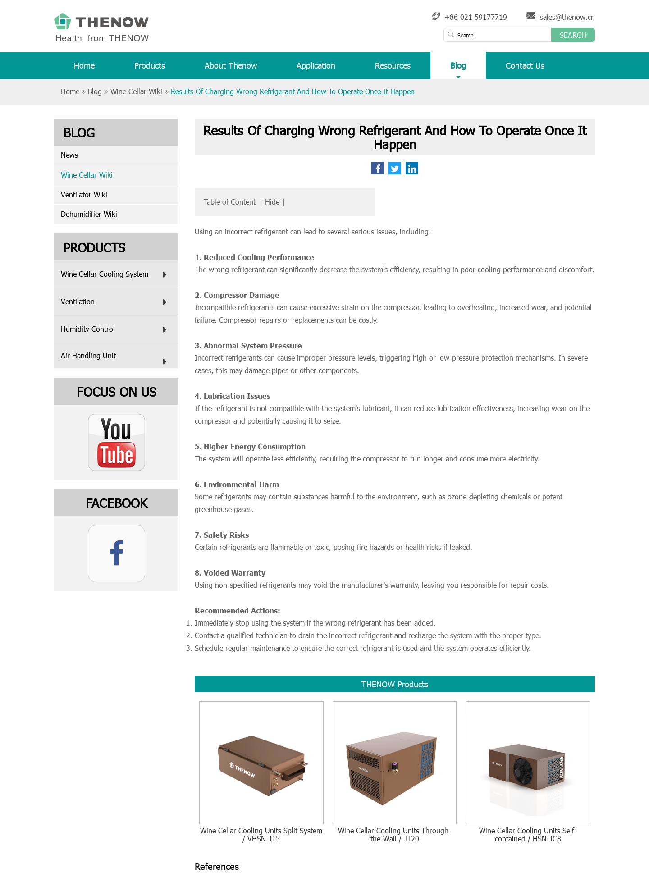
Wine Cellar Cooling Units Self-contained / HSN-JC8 (528, 835)
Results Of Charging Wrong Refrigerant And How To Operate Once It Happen (293, 91)
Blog (458, 69)
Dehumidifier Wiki (89, 214)
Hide (272, 201)
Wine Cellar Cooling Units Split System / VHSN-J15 (261, 835)
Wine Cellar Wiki (136, 91)
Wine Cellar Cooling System (116, 274)
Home (84, 69)
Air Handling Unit (116, 360)
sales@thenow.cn (567, 17)
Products (149, 69)
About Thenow (231, 69)
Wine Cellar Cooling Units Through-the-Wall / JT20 (394, 835)
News (69, 155)
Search (573, 35)
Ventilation (116, 301)
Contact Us (525, 69)
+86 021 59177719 (475, 17)
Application (316, 69)
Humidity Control (116, 329)
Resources (393, 69)
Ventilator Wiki (84, 194)
